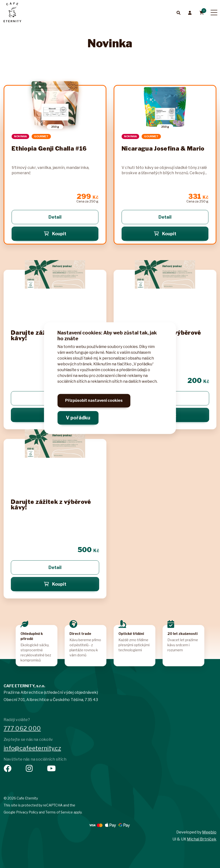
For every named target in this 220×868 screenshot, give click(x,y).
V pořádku (78, 420)
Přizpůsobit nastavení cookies (94, 406)
